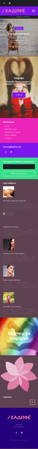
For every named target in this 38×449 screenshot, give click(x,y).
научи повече (10, 135)
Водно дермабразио (11, 281)
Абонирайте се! (19, 173)
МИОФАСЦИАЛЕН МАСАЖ (14, 201)
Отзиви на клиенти (12, 307)
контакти (19, 427)
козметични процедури (14, 254)
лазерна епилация (19, 33)
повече (19, 95)
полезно (18, 28)
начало (19, 425)
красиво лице (11, 129)
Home (10, 17)
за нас (7, 126)
